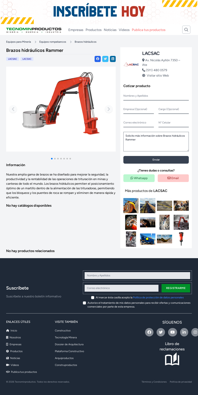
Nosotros (13, 337)
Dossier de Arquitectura (69, 344)
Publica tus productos (148, 30)
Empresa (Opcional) (135, 109)
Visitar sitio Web (155, 75)
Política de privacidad (181, 381)
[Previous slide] (13, 109)
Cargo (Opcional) (168, 109)
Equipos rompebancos (52, 41)
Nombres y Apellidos (135, 95)
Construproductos (66, 365)
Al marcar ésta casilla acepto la (140, 297)
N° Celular (164, 122)
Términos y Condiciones (154, 381)
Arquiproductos (64, 358)
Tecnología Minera (66, 337)
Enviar (156, 159)
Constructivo (63, 330)
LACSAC (26, 59)
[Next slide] (109, 109)
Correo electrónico (134, 122)
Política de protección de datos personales (158, 297)
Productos (93, 30)
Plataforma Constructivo (69, 351)
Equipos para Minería (18, 41)
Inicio (11, 330)
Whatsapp (139, 178)
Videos (124, 30)
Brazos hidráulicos (86, 41)
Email (173, 178)
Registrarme (176, 288)
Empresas (75, 30)
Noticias (110, 30)
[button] (52, 158)
